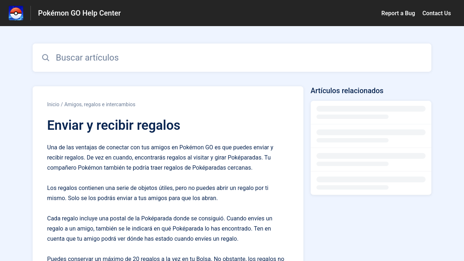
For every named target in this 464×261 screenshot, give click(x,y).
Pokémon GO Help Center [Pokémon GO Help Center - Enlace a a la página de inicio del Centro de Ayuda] (79, 13)
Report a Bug (398, 13)
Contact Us (436, 13)
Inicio (53, 104)
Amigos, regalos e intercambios (99, 104)
